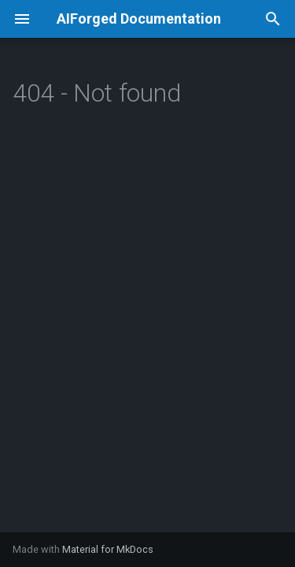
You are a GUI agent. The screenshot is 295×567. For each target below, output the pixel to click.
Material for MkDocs (107, 549)
